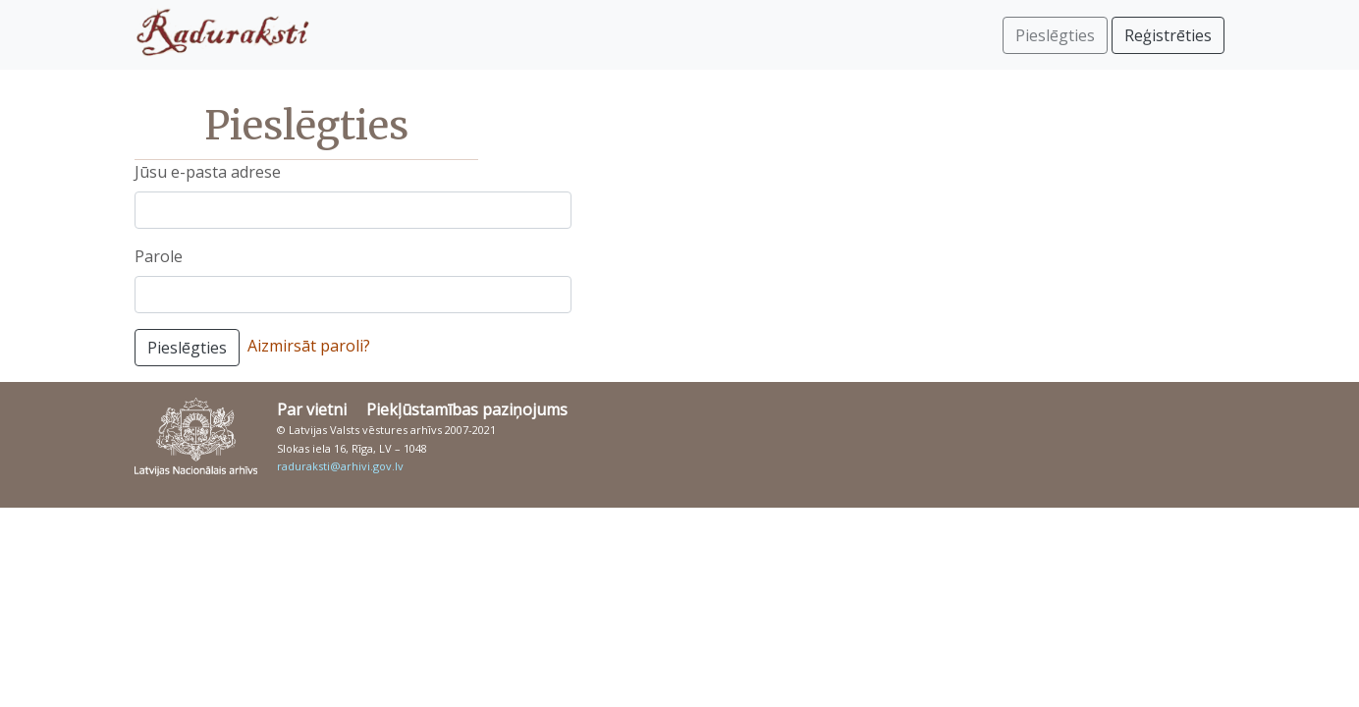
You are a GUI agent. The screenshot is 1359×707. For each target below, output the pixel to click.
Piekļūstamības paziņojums (467, 409)
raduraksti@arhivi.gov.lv (340, 466)
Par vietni (312, 409)
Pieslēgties (187, 347)
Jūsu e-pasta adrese (208, 172)
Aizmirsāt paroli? (308, 345)
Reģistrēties (1168, 35)
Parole (159, 256)
